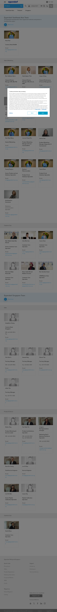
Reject (32, 113)
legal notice (44, 109)
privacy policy (37, 109)
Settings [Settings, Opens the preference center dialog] (11, 113)
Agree (43, 113)
